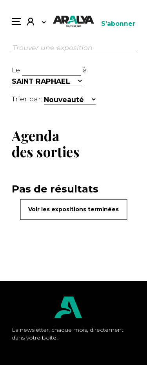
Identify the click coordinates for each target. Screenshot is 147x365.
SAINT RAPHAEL (41, 81)
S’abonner (118, 23)
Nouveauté (64, 99)
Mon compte (30, 22)
